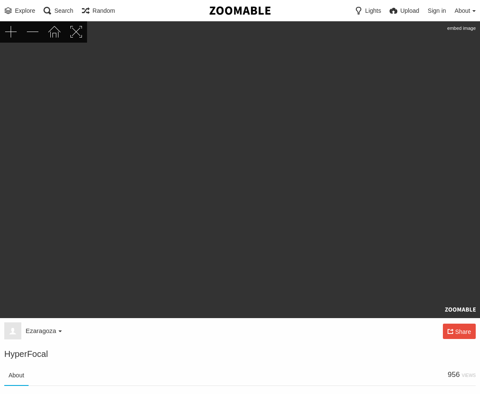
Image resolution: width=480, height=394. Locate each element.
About (16, 375)
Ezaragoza (44, 330)
